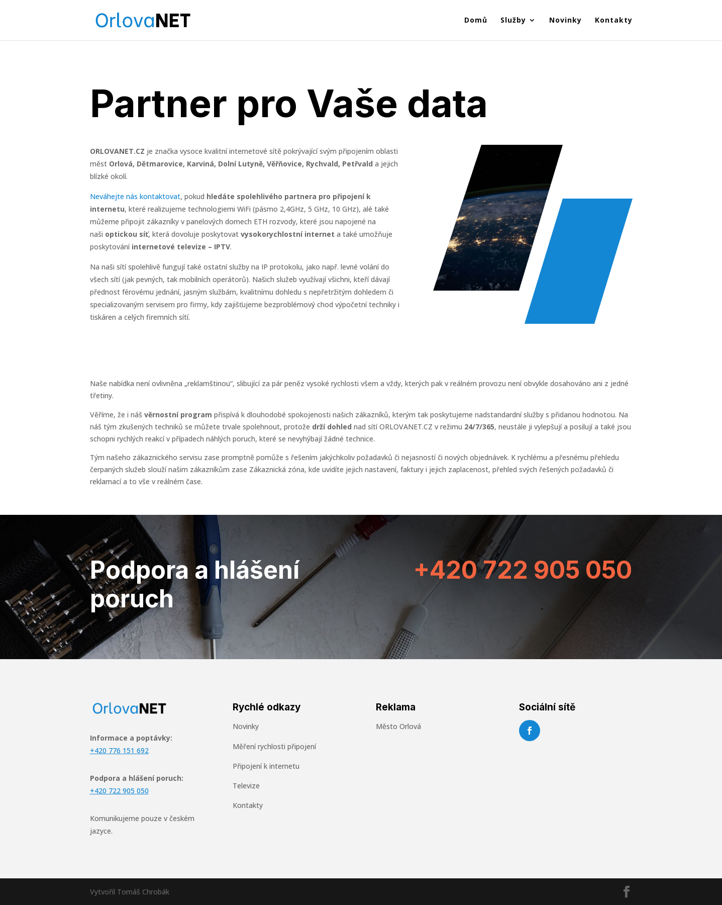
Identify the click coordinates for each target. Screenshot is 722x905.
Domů (475, 21)
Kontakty (614, 21)
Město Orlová (398, 726)
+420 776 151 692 (119, 750)
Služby (513, 21)
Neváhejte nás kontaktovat (135, 196)
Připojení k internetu (266, 766)
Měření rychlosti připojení (274, 746)
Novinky (565, 21)
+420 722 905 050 (523, 570)
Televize (246, 785)
